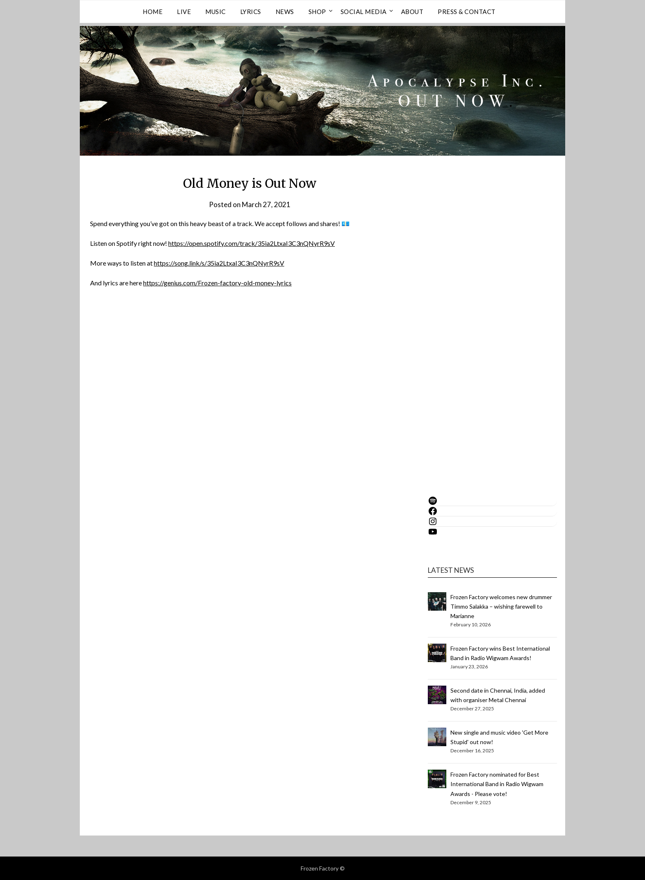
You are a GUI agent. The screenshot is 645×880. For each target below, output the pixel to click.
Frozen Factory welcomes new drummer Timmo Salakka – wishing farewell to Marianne (501, 606)
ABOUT (412, 11)
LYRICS (250, 11)
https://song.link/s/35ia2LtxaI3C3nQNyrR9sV (219, 263)
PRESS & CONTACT (467, 11)
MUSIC (215, 11)
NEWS (285, 11)
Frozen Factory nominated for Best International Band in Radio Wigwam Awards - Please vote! (496, 784)
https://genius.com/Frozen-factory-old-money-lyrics (217, 283)
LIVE (184, 11)
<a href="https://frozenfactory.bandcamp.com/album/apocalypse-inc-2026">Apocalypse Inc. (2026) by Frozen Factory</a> (479, 319)
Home (152, 11)
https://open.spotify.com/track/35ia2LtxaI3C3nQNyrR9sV (251, 243)
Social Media (364, 11)
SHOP (317, 11)
